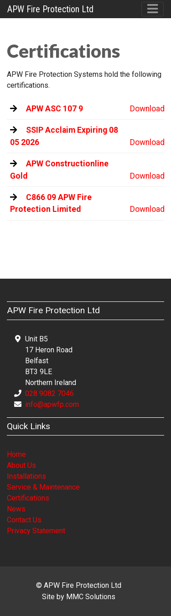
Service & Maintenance (43, 487)
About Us (21, 465)
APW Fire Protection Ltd (50, 9)
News (16, 509)
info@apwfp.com (52, 404)
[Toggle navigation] (152, 9)
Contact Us (24, 520)
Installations (26, 476)
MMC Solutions (90, 596)
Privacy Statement (36, 530)
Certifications (28, 498)
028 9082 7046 (49, 393)
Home (16, 454)
